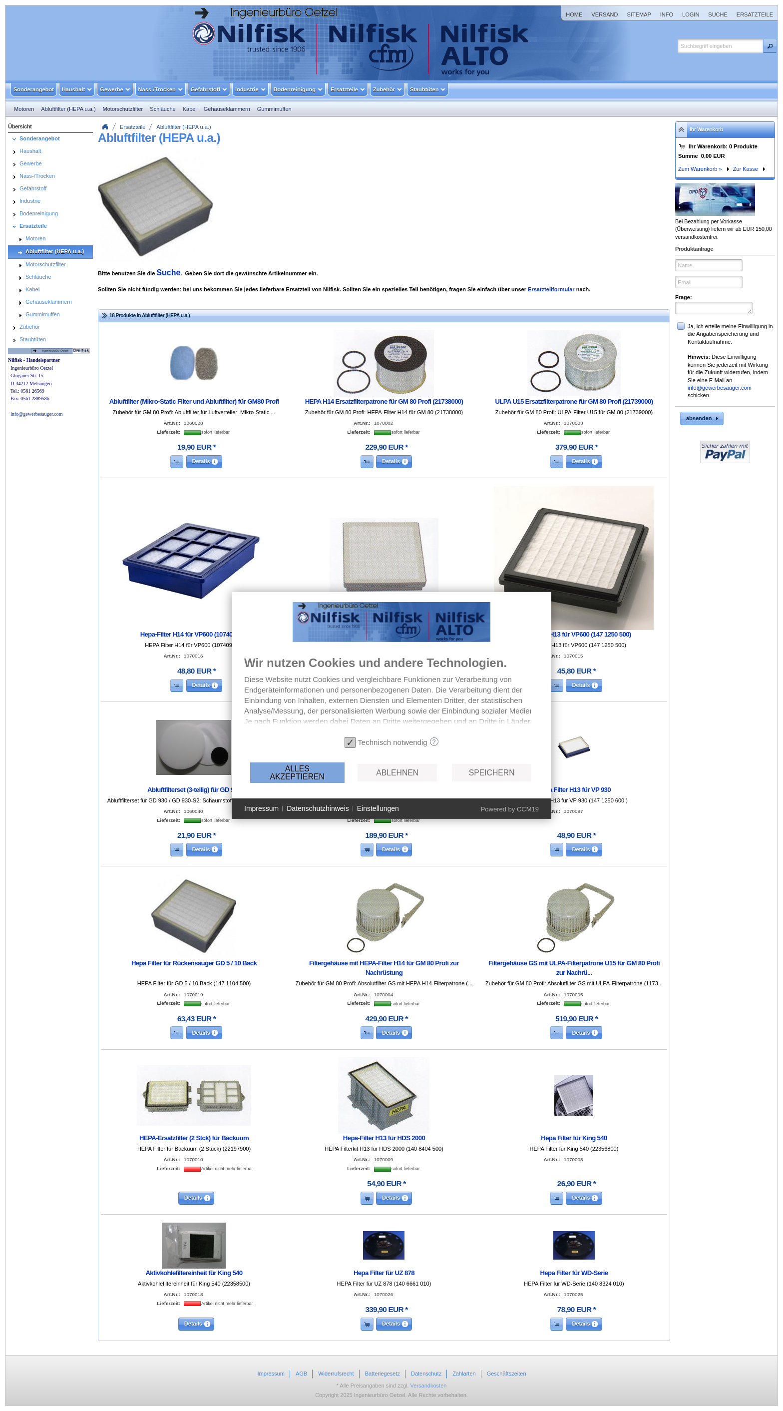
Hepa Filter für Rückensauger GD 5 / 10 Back (194, 963)
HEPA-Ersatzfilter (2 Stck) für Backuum (194, 1138)
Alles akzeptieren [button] (297, 772)
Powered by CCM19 (510, 809)
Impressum (261, 808)
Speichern (492, 772)
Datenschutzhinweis (318, 808)
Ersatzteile (132, 127)
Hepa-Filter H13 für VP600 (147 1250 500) (574, 634)
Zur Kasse (745, 169)
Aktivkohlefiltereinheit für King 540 (193, 1273)
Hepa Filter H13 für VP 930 (574, 789)
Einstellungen (378, 808)
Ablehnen (397, 772)
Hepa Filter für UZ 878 (384, 1273)
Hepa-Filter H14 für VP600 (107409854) (194, 634)
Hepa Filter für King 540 (574, 1138)
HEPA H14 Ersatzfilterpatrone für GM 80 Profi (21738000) (384, 401)
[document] (391, 694)
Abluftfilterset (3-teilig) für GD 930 (194, 789)
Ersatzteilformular (551, 289)
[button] (770, 46)
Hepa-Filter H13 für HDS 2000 (384, 1138)
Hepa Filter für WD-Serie (574, 1273)
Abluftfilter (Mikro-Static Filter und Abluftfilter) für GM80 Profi (194, 401)
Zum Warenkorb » (700, 169)
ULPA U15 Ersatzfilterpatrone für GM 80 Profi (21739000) (574, 401)
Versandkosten (428, 1386)
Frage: (683, 297)
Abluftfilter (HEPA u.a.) (183, 127)
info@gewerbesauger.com (720, 388)
